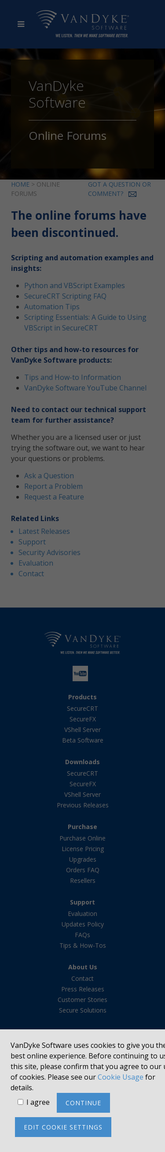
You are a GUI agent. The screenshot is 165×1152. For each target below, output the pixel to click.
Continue (83, 1103)
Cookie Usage (120, 1077)
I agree (38, 1102)
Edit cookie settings (63, 1127)
